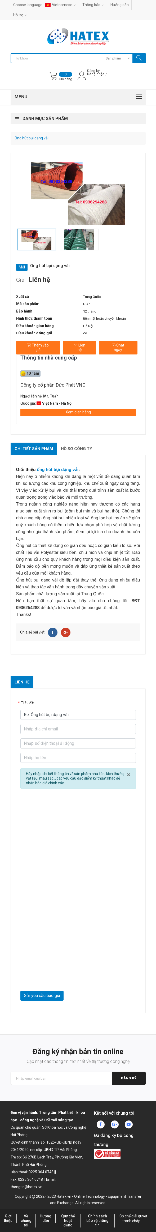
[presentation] (60, 977)
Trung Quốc (92, 297)
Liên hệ (79, 347)
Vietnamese (60, 5)
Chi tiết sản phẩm (34, 448)
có (85, 333)
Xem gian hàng (78, 412)
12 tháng (89, 311)
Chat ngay (118, 347)
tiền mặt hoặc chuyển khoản (104, 318)
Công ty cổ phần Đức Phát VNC (53, 385)
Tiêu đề (27, 703)
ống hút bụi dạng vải (57, 469)
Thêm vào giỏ (38, 347)
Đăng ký (128, 1078)
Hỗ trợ (20, 15)
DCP (86, 304)
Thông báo (93, 5)
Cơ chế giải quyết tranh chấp (133, 1218)
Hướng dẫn (119, 5)
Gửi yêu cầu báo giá (42, 995)
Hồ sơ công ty (76, 448)
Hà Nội (88, 326)
